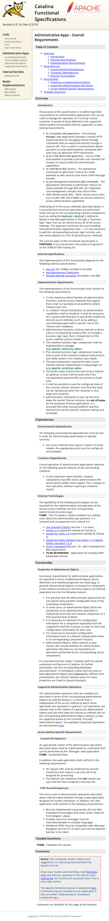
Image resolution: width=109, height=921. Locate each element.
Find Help (91, 871)
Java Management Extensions (62, 272)
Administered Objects (15, 63)
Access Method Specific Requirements (72, 88)
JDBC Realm (10, 89)
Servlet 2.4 (52, 530)
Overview (49, 53)
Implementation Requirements (67, 63)
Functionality (51, 79)
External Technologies (62, 75)
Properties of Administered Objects (70, 82)
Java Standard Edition (58, 527)
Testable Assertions (55, 91)
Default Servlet (12, 75)
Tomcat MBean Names (16, 60)
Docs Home (10, 38)
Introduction (57, 56)
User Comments (13, 47)
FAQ (7, 44)
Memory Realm (12, 95)
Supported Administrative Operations (71, 85)
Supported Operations (16, 66)
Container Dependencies (64, 72)
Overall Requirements (15, 57)
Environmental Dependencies (67, 69)
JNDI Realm (10, 92)
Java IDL (50, 269)
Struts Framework (56, 546)
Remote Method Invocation (61, 275)
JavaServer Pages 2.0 (57, 533)
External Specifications (63, 59)
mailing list (47, 878)
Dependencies (52, 66)
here (93, 582)
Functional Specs (13, 41)
